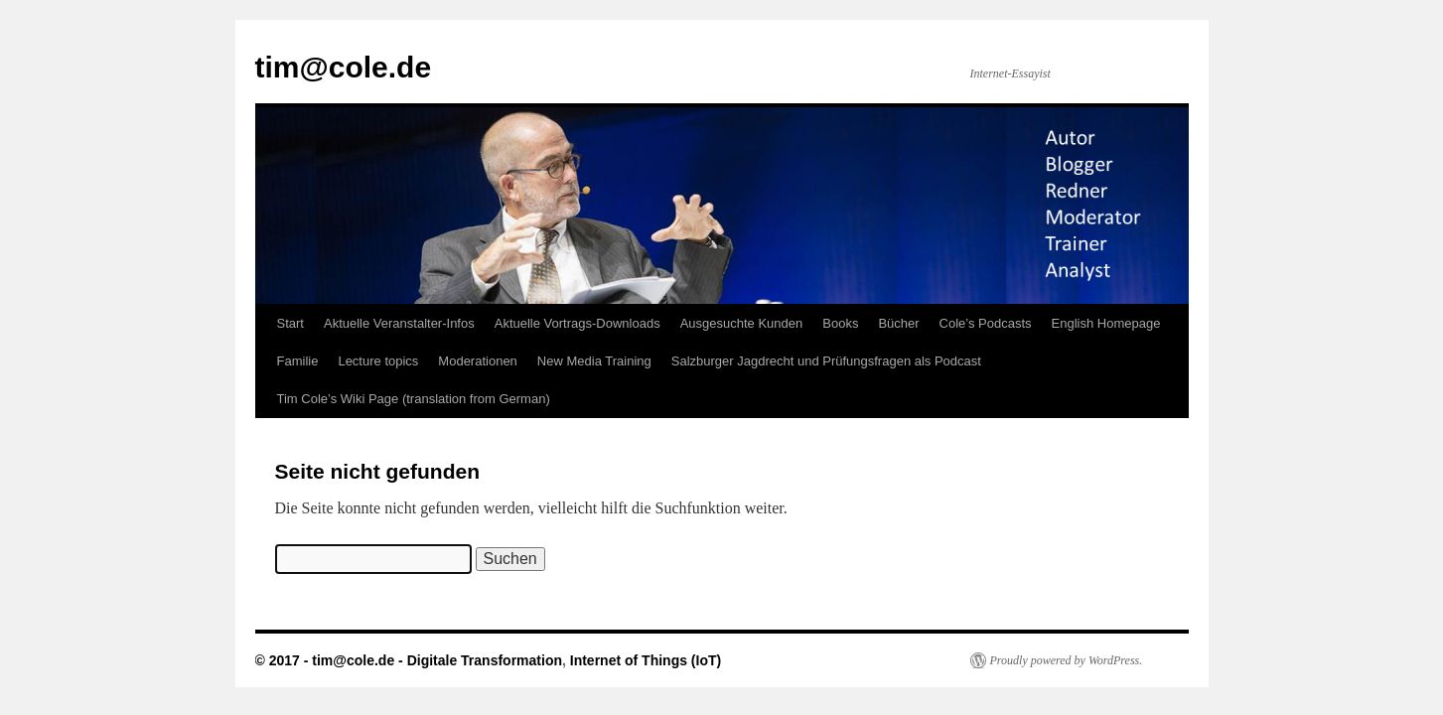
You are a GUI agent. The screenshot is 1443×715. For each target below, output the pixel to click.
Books (840, 323)
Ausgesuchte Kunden (741, 323)
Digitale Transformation (484, 660)
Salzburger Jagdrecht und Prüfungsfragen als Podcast (826, 361)
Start (290, 323)
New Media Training (594, 361)
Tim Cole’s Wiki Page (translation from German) (413, 398)
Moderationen (477, 361)
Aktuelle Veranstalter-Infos (399, 323)
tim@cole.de (343, 67)
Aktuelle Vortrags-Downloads (577, 323)
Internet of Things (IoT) (645, 660)
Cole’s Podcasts (985, 323)
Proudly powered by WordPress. (1066, 660)
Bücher (898, 323)
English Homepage (1106, 323)
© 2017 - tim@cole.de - (331, 660)
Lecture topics (378, 361)
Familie (298, 361)
